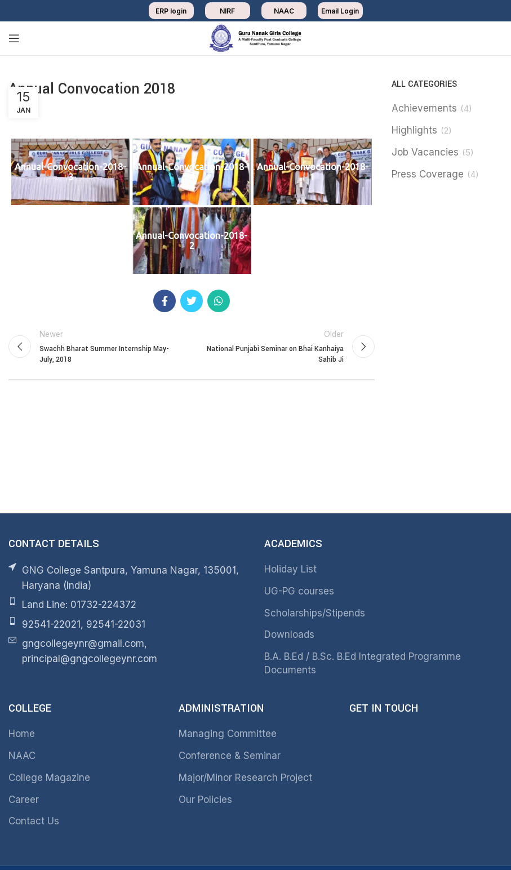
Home (21, 733)
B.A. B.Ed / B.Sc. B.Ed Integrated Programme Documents (362, 663)
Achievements (424, 108)
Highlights (414, 130)
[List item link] (127, 604)
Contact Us (33, 821)
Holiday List (290, 569)
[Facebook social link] (164, 301)
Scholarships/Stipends (314, 613)
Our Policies (205, 799)
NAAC (21, 755)
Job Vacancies (425, 152)
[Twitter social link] (191, 301)
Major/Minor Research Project (245, 777)
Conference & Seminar (230, 755)
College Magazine (49, 777)
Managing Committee (228, 733)
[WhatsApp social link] (218, 301)
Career (23, 799)
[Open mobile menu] (14, 38)
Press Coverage (428, 174)
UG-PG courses (299, 591)
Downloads (289, 634)
